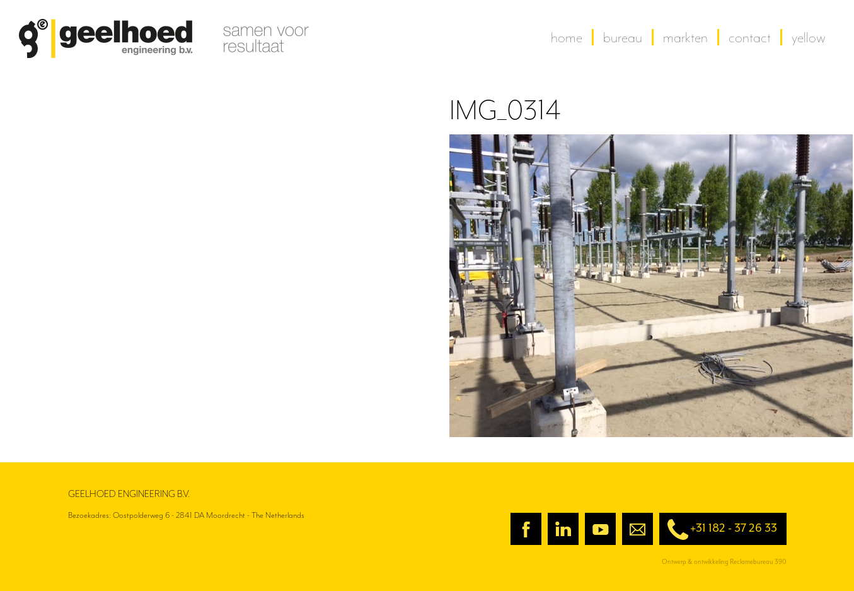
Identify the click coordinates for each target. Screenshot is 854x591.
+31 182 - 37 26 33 (718, 529)
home (566, 37)
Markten (685, 37)
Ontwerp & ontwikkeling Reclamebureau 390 (724, 562)
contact (750, 37)
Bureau (622, 37)
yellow (809, 37)
